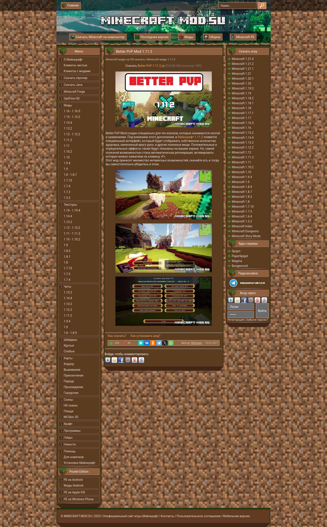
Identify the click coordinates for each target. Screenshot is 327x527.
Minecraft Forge (74, 91)
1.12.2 (68, 309)
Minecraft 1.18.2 (243, 98)
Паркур (69, 381)
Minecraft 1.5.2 (242, 221)
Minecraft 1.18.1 (243, 103)
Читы (67, 286)
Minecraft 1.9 (241, 182)
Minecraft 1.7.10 (243, 206)
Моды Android (73, 485)
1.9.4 (67, 163)
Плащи (68, 411)
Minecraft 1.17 (241, 118)
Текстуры (70, 204)
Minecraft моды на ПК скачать (125, 59)
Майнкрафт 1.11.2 (190, 137)
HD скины (71, 405)
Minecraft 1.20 (241, 83)
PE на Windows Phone (79, 499)
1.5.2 (67, 197)
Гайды (68, 437)
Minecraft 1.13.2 (243, 142)
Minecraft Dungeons (245, 231)
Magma (237, 261)
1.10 (67, 157)
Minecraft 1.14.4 (243, 137)
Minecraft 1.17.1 (243, 113)
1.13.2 (68, 128)
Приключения (74, 375)
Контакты (167, 516)
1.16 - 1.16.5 (72, 111)
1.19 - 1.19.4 (72, 210)
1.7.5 (67, 274)
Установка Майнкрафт (80, 462)
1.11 (67, 145)
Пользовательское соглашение (199, 516)
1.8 (66, 262)
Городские (71, 393)
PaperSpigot (240, 256)
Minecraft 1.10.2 (243, 167)
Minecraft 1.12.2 (243, 147)
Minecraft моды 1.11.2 (161, 59)
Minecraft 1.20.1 (243, 78)
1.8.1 (67, 256)
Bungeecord (240, 266)
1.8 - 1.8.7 (70, 174)
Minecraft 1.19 (241, 93)
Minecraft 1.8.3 (242, 196)
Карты (68, 358)
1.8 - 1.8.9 (70, 333)
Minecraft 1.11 (241, 162)
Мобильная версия (236, 516)
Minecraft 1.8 (241, 201)
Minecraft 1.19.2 (243, 88)
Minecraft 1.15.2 (243, 132)
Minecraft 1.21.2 (243, 64)
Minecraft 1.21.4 (243, 59)
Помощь (70, 451)
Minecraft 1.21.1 (243, 68)
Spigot (236, 251)
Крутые (69, 345)
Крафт (68, 424)
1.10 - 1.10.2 (72, 239)
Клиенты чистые (75, 65)
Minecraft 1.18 (241, 108)
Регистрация (236, 319)
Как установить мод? (145, 336)
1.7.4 (67, 186)
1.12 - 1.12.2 (72, 134)
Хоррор (69, 364)
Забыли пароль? (257, 319)
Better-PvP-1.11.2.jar (151, 65)
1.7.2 (67, 192)
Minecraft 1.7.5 (242, 211)
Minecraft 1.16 (241, 128)
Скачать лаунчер (75, 78)
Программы (72, 430)
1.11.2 (68, 140)
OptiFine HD (72, 98)
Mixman (196, 343)
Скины (68, 399)
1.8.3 (67, 251)
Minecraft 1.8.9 (242, 187)
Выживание (72, 369)
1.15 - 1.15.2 (72, 117)
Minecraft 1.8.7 (242, 192)
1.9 (66, 169)
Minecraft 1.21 (241, 73)
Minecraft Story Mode (246, 236)
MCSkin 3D (71, 417)
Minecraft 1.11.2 (243, 157)
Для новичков (74, 457)
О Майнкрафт (73, 59)
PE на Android (73, 479)
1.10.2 (68, 151)
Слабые (69, 351)
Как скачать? (117, 336)
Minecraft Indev (242, 226)
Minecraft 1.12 (241, 152)
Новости (70, 444)
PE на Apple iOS (74, 492)
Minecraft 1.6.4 (242, 216)
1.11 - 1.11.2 (72, 233)
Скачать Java (73, 84)
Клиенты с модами (77, 71)
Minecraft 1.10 (241, 172)
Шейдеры (70, 339)
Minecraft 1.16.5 (243, 123)
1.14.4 (68, 122)
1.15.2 (68, 292)
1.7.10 (68, 180)
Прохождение (73, 387)
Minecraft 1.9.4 (242, 177)
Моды (68, 105)
